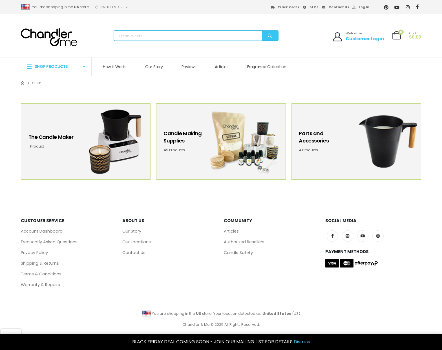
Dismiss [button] (302, 341)
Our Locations (136, 242)
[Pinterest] (386, 7)
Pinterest (347, 236)
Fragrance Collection (266, 67)
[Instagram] (407, 7)
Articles (221, 67)
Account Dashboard (42, 231)
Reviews (189, 67)
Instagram (378, 236)
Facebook (332, 236)
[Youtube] (397, 7)
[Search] (270, 36)
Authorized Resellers (244, 242)
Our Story (154, 67)
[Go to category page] (86, 141)
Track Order (284, 7)
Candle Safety (238, 252)
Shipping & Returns (40, 263)
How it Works (115, 67)
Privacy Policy (34, 252)
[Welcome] (358, 28)
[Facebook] (417, 6)
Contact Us (335, 7)
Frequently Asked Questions (49, 242)
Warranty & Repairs (40, 284)
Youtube (362, 236)
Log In (360, 7)
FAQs (310, 7)
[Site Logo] (49, 37)
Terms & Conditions (41, 274)
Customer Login (365, 38)
